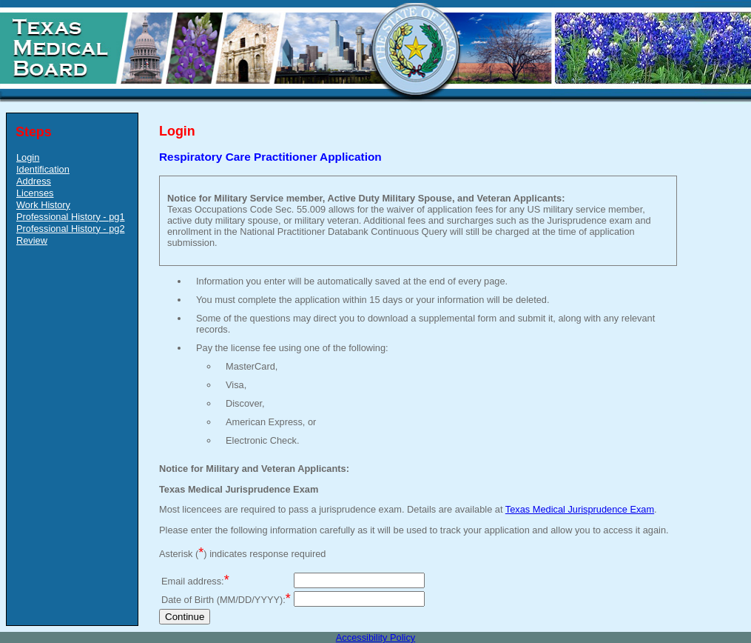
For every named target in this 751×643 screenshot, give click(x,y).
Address (33, 181)
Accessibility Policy (375, 637)
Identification (43, 169)
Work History (43, 204)
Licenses (35, 193)
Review (31, 240)
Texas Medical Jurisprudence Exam (579, 509)
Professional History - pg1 (70, 216)
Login (27, 157)
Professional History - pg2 (70, 228)
